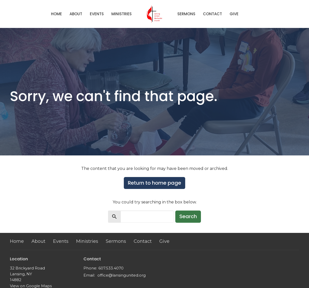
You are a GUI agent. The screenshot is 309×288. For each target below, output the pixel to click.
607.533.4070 (111, 268)
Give (234, 14)
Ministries (121, 14)
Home (56, 14)
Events (97, 14)
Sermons (186, 14)
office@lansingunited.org (121, 275)
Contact (212, 14)
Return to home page (154, 182)
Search (188, 216)
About (76, 14)
